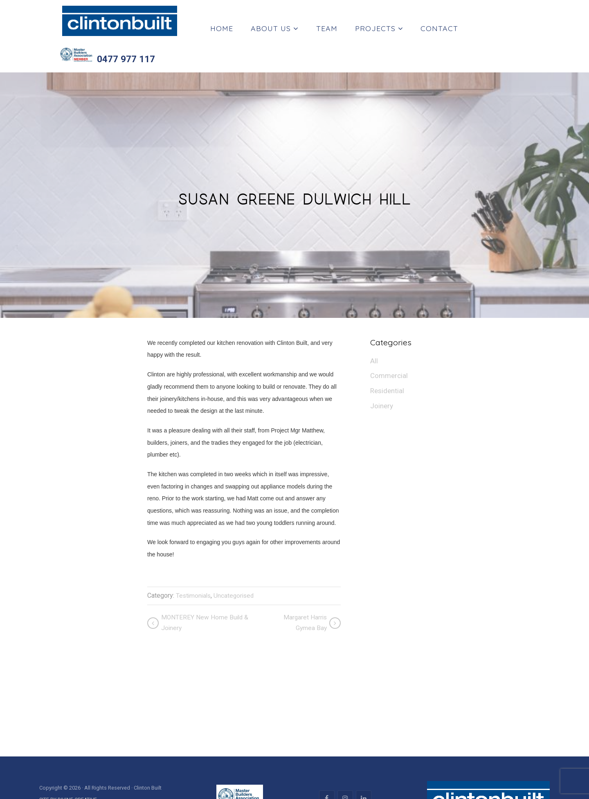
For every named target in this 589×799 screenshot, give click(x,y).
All (374, 328)
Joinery (382, 375)
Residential (388, 359)
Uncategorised (237, 563)
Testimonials (194, 563)
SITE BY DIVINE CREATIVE (68, 768)
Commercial (390, 344)
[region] (294, 700)
